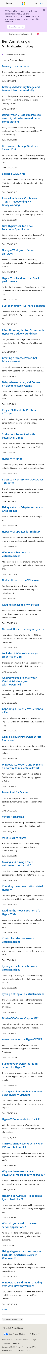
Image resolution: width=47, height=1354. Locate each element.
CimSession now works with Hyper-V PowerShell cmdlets (23, 1145)
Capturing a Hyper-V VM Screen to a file (22, 710)
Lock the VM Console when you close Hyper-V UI (20, 655)
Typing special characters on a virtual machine (19, 967)
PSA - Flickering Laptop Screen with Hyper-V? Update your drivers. (23, 331)
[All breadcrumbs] (4, 34)
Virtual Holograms (13, 816)
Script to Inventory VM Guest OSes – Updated (22, 481)
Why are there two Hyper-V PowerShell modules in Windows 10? (23, 1172)
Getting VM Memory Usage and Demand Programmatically (21, 88)
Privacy (16, 1343)
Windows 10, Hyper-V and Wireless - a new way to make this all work (23, 766)
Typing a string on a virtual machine (23, 994)
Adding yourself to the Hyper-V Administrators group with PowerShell (19, 681)
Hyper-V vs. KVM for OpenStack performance (20, 279)
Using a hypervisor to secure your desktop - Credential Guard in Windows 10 (22, 1254)
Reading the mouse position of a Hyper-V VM (21, 912)
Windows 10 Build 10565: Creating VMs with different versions (22, 1284)
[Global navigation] (2, 3)
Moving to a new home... (16, 66)
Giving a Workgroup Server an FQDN (18, 251)
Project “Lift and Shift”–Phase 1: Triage (19, 411)
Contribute (6, 1343)
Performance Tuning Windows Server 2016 (19, 147)
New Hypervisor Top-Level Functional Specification (17, 227)
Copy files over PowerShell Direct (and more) (21, 738)
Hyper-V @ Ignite (12, 458)
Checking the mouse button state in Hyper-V (23, 887)
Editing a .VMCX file (13, 173)
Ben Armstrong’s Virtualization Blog (20, 34)
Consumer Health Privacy (11, 1347)
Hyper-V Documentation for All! (21, 1119)
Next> (4, 1309)
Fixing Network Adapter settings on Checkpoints (23, 508)
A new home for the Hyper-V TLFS (22, 1039)
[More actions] (43, 34)
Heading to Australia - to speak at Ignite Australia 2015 (22, 1197)
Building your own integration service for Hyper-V (20, 1065)
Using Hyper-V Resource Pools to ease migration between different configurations (21, 118)
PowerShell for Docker (15, 792)
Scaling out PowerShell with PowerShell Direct (18, 435)
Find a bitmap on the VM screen (20, 580)
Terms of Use (31, 1347)
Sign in (42, 3)
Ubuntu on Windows (14, 837)
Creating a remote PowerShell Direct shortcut (19, 359)
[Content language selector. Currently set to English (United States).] (13, 1328)
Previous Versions (21, 1340)
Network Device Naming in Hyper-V (23, 629)
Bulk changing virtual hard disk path (23, 305)
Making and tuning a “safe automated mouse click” (17, 863)
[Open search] (36, 3)
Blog (33, 1340)
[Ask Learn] (38, 34)
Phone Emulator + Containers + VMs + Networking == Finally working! (19, 201)
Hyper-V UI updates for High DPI (21, 531)
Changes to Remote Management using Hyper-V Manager (22, 1093)
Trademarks (6, 1350)
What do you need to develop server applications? (19, 1225)
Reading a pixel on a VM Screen (20, 604)
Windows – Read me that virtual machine (16, 554)
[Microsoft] (23, 3)
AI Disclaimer (7, 1340)
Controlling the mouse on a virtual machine (18, 939)
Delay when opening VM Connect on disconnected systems (21, 383)
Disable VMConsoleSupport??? (20, 1018)
